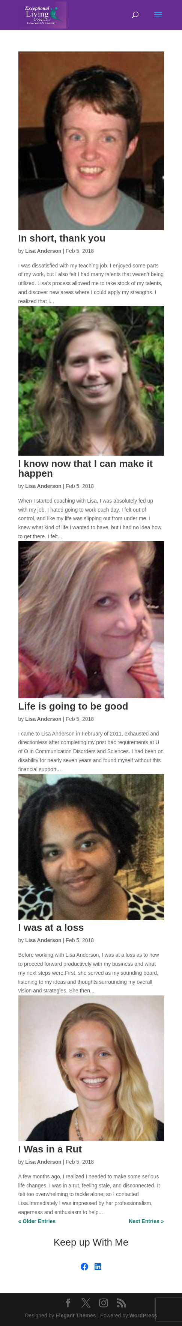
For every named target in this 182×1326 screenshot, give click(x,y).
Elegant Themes (76, 1315)
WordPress (143, 1315)
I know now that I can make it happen (85, 468)
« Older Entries (37, 1221)
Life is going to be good (73, 706)
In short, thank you (62, 238)
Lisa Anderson (43, 251)
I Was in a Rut (50, 1149)
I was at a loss (51, 927)
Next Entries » (146, 1221)
